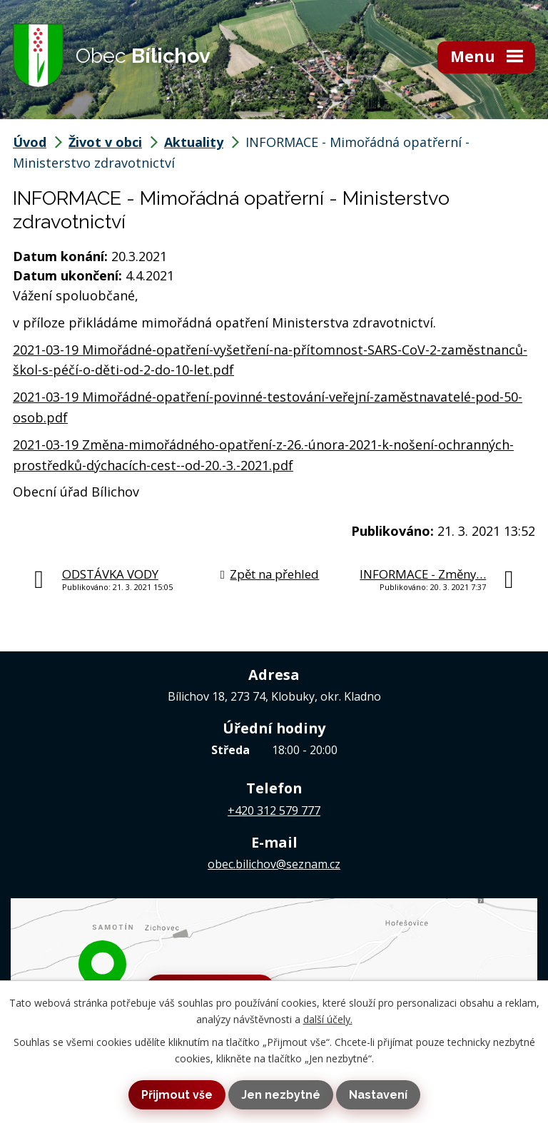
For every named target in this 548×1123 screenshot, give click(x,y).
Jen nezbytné (280, 1095)
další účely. (327, 1019)
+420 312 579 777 (274, 810)
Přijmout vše (177, 1095)
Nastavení (378, 1095)
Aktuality (193, 142)
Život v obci (105, 142)
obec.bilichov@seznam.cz (274, 864)
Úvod (29, 142)
